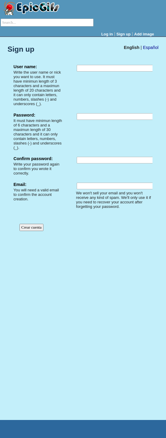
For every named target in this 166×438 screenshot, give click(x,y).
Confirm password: (33, 158)
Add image (144, 34)
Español (151, 47)
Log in (107, 34)
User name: (25, 66)
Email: (19, 184)
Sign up (124, 34)
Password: (24, 115)
